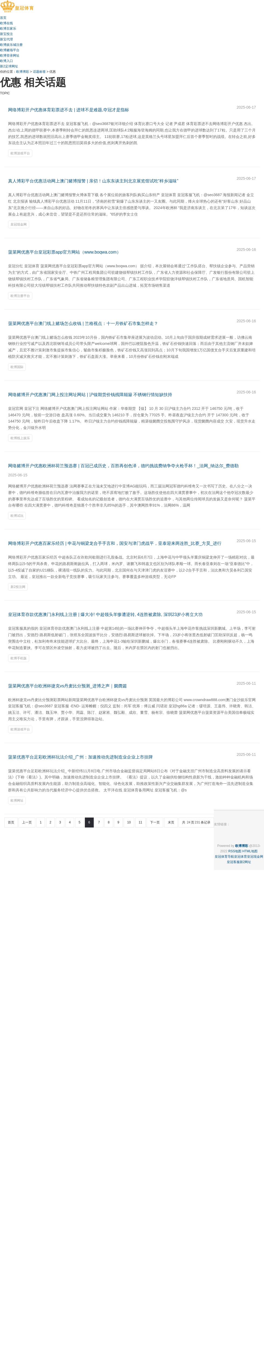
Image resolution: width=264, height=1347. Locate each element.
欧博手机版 (19, 658)
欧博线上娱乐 (20, 438)
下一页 (155, 822)
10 (129, 822)
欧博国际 (17, 367)
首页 (11, 822)
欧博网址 (17, 800)
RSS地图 (235, 851)
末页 (171, 822)
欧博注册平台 (20, 296)
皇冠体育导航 (224, 856)
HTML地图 (250, 851)
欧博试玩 (17, 516)
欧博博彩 (22, 72)
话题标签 (39, 72)
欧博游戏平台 (20, 153)
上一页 (27, 822)
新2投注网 (18, 587)
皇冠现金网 (19, 224)
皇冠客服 (233, 862)
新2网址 (245, 862)
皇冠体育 (240, 856)
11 (140, 822)
